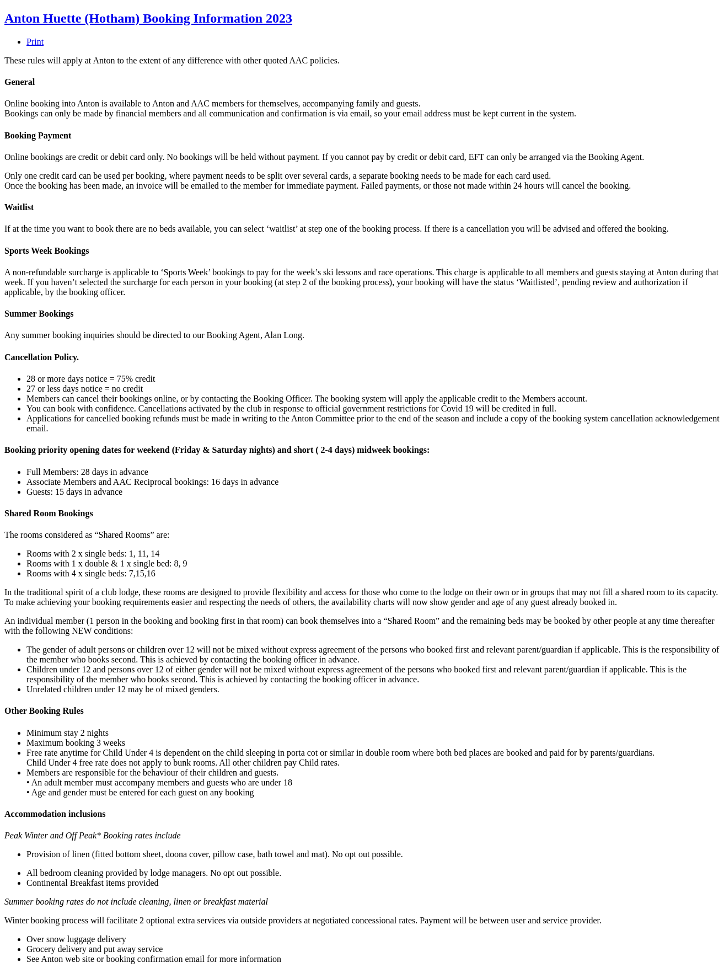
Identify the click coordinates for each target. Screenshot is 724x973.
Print (35, 41)
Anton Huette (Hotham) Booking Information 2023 (148, 18)
